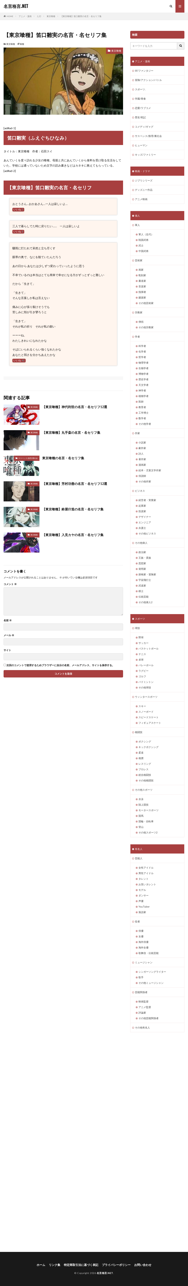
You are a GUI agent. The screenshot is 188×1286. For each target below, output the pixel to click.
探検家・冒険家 (147, 574)
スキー (142, 706)
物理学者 (143, 362)
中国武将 (143, 250)
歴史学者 (143, 379)
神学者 (142, 390)
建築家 (142, 297)
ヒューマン (141, 145)
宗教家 (138, 312)
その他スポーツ (143, 789)
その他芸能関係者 (148, 1018)
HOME (10, 16)
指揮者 (142, 291)
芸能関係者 (141, 992)
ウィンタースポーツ (146, 696)
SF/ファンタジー (144, 70)
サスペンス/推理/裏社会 (28, 458)
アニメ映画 (141, 199)
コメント (10, 584)
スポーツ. (140, 89)
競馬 (141, 815)
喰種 (22, 44)
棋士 (141, 591)
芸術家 (138, 260)
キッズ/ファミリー (145, 154)
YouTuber (144, 906)
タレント (143, 878)
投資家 (142, 511)
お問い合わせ (142, 1264)
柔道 (141, 752)
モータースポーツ (148, 810)
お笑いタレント (147, 884)
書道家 (142, 280)
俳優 (141, 930)
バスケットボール (148, 648)
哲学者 (142, 357)
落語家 (142, 912)
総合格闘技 (144, 774)
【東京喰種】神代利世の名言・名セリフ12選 (74, 407)
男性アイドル (146, 873)
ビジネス (140, 490)
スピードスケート (148, 717)
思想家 (142, 563)
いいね (18, 209)
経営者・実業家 (147, 500)
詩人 (141, 453)
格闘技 (138, 732)
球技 (137, 628)
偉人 (137, 215)
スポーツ (140, 618)
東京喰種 (51, 16)
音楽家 (142, 286)
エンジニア (144, 522)
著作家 (142, 459)
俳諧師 (142, 475)
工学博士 (143, 412)
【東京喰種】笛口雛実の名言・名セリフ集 (81, 16)
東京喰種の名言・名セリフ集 (63, 458)
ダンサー (143, 895)
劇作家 (142, 448)
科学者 (142, 345)
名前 (8, 620)
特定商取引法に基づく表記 (81, 1264)
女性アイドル (146, 867)
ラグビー (143, 670)
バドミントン (146, 681)
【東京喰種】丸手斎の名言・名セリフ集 (71, 432)
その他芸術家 (146, 303)
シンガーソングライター (152, 971)
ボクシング (144, 741)
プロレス (143, 769)
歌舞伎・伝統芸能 (148, 953)
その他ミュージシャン (151, 982)
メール (9, 635)
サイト (7, 650)
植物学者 (143, 396)
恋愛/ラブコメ (143, 107)
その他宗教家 (146, 327)
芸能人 (138, 858)
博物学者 (143, 373)
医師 (141, 401)
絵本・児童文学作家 (149, 470)
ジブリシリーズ (143, 180)
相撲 (141, 758)
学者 (137, 336)
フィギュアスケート (149, 722)
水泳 (141, 799)
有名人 (138, 848)
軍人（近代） (146, 234)
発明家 (142, 568)
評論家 (142, 1012)
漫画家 (142, 464)
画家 (141, 269)
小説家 (142, 442)
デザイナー (144, 516)
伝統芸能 (143, 596)
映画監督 (143, 1001)
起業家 (142, 505)
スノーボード (146, 711)
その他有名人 (142, 1027)
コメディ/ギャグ (144, 126)
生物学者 (143, 368)
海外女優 (143, 947)
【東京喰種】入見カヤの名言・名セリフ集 (73, 535)
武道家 (142, 585)
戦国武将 (143, 239)
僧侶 (141, 321)
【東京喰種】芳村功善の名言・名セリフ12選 (74, 484)
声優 (141, 900)
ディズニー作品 (143, 189)
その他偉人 (141, 542)
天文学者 (143, 384)
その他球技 (144, 687)
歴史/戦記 (140, 117)
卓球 (141, 659)
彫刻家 (142, 275)
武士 (141, 245)
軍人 (137, 224)
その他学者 (144, 423)
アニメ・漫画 (25, 16)
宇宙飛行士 (144, 579)
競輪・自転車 (146, 821)
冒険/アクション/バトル (148, 79)
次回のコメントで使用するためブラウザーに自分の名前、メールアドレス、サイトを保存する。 (60, 665)
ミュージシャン (143, 962)
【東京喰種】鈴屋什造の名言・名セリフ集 (73, 509)
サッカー (143, 642)
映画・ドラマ (142, 171)
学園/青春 (140, 98)
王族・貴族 (144, 557)
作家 (137, 433)
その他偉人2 (145, 602)
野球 (141, 637)
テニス (142, 654)
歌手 (141, 977)
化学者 (142, 351)
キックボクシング (148, 747)
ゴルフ (142, 676)
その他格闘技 (146, 780)
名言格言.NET (16, 6)
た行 (39, 16)
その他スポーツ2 (148, 832)
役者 (137, 921)
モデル (142, 889)
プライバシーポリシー (116, 1264)
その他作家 (144, 481)
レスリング (144, 763)
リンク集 (54, 1264)
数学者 (142, 418)
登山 (141, 826)
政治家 (142, 552)
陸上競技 (143, 804)
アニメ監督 (144, 1007)
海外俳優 (143, 941)
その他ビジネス (147, 533)
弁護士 (142, 527)
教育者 (142, 407)
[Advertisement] (32, 1142)
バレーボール (146, 665)
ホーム (41, 1264)
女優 (141, 936)
